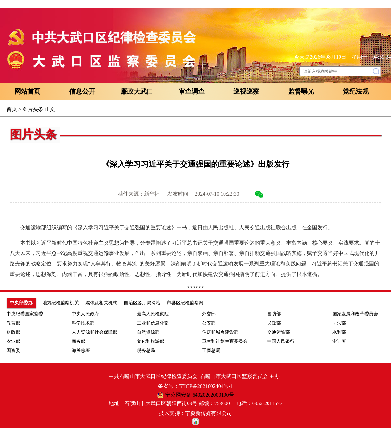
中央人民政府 (85, 313)
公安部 (209, 323)
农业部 (13, 341)
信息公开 (82, 91)
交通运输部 (278, 332)
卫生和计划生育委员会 (225, 341)
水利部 (339, 332)
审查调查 (192, 91)
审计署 (339, 341)
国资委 (13, 350)
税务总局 (146, 350)
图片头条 (32, 109)
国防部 (274, 313)
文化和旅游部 (150, 341)
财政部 (13, 332)
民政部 (274, 323)
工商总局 (211, 350)
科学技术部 (83, 323)
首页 (12, 109)
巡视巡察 (246, 91)
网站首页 (27, 91)
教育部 (13, 323)
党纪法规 (356, 91)
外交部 (209, 313)
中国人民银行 (281, 341)
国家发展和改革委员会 (355, 313)
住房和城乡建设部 (220, 332)
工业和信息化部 (153, 323)
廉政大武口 (137, 91)
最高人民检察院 (153, 313)
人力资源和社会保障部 (94, 332)
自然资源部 (148, 332)
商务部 (78, 341)
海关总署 (81, 350)
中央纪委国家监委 (25, 313)
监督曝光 (301, 91)
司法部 (339, 323)
